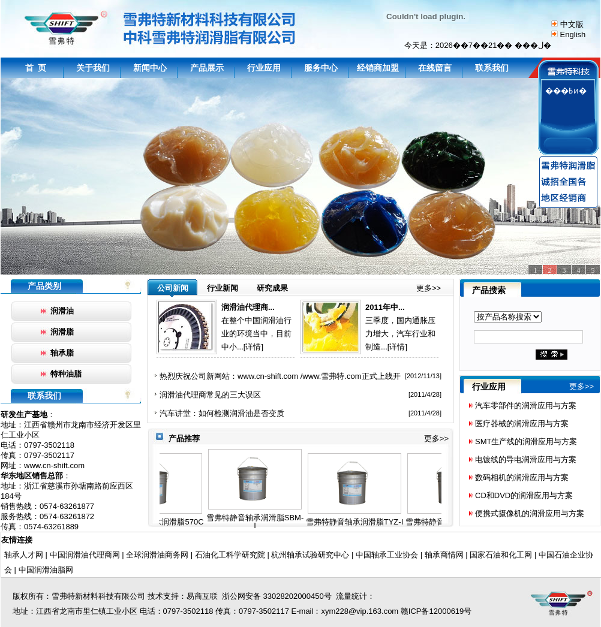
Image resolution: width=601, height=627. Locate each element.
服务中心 (321, 68)
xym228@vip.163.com (359, 611)
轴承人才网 (23, 554)
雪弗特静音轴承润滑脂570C (160, 521)
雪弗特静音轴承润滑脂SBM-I (260, 521)
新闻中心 (150, 68)
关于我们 (93, 68)
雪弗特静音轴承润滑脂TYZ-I (360, 521)
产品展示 (207, 68)
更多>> (428, 288)
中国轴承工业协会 (387, 554)
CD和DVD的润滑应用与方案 (524, 495)
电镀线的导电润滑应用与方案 (525, 459)
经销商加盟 (378, 68)
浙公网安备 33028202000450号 (275, 596)
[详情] (253, 346)
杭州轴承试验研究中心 (309, 554)
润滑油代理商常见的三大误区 (210, 394)
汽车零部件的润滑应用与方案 (525, 405)
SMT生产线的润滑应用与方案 (526, 441)
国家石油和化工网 (501, 554)
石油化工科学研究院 (230, 554)
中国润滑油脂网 (46, 569)
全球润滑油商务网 (157, 554)
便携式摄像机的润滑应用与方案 (529, 513)
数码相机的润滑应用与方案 (522, 477)
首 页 (36, 68)
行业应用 (264, 68)
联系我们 (492, 68)
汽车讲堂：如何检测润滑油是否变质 (222, 413)
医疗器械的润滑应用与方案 (522, 423)
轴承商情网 (444, 554)
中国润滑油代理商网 (85, 554)
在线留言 (435, 68)
